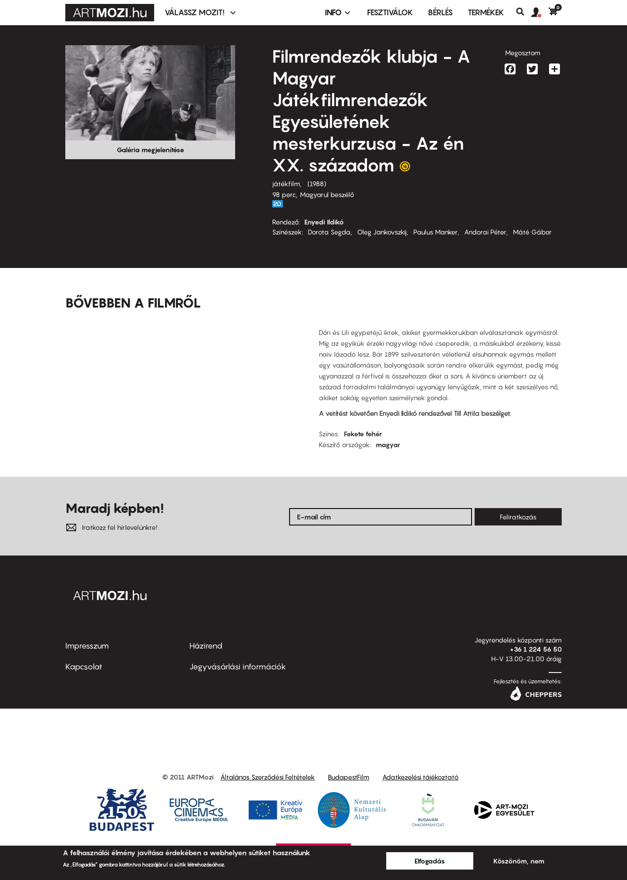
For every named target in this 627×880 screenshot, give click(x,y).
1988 (317, 183)
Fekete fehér (363, 434)
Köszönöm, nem (518, 861)
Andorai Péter (485, 232)
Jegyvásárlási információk (237, 666)
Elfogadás (430, 861)
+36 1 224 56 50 (536, 649)
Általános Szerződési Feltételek (267, 777)
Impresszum (87, 645)
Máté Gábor (532, 232)
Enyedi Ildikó (324, 222)
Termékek (486, 12)
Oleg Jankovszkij (382, 232)
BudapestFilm (348, 777)
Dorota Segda (329, 232)
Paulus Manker (435, 232)
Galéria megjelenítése (150, 150)
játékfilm (286, 183)
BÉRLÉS (440, 12)
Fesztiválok (390, 12)
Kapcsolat (83, 666)
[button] (540, 12)
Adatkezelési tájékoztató (420, 777)
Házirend (205, 645)
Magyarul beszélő (327, 194)
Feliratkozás (518, 517)
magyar (388, 444)
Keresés (523, 11)
